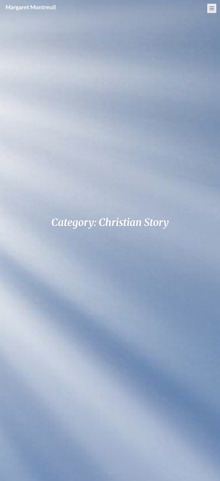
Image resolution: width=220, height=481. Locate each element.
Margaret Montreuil (31, 7)
